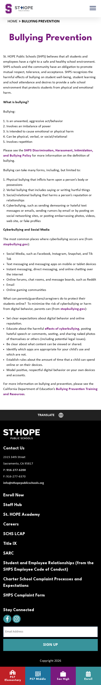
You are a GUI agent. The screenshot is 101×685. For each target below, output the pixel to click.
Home (13, 21)
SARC (8, 553)
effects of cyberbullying (62, 329)
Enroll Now (13, 495)
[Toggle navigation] (93, 8)
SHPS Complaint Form (24, 595)
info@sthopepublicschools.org (23, 483)
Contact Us (14, 448)
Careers (11, 524)
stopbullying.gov (15, 244)
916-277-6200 (16, 470)
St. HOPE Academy (21, 515)
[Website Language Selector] (51, 415)
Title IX (10, 544)
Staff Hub (12, 505)
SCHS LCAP (14, 534)
